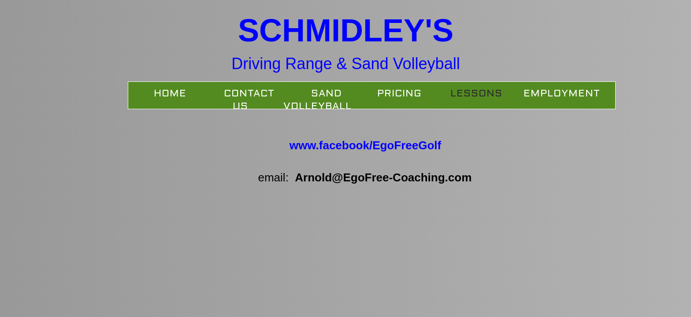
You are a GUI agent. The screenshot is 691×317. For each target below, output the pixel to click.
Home (170, 93)
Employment (562, 93)
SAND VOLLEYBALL (317, 99)
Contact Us (249, 99)
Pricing (399, 93)
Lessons (476, 93)
